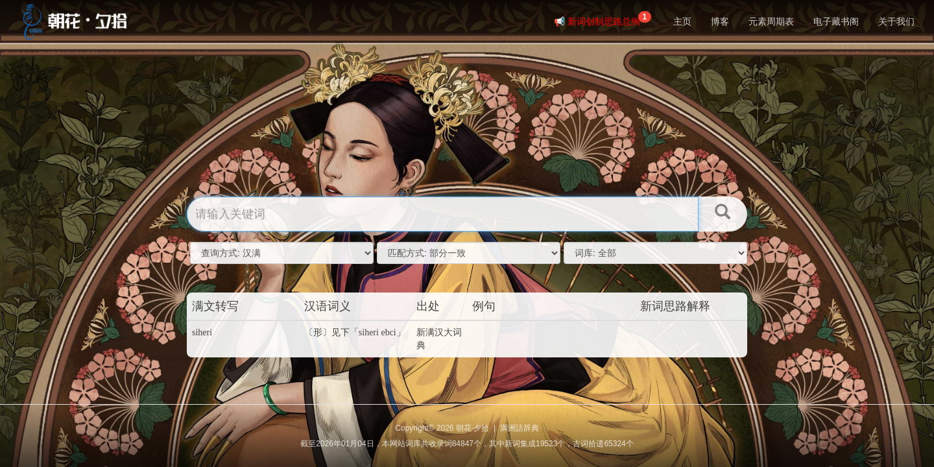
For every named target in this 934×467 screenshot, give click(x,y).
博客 (720, 21)
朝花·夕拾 (472, 428)
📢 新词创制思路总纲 (602, 18)
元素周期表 (771, 21)
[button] (722, 214)
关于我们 (896, 21)
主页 (682, 21)
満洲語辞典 (519, 428)
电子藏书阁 (836, 21)
